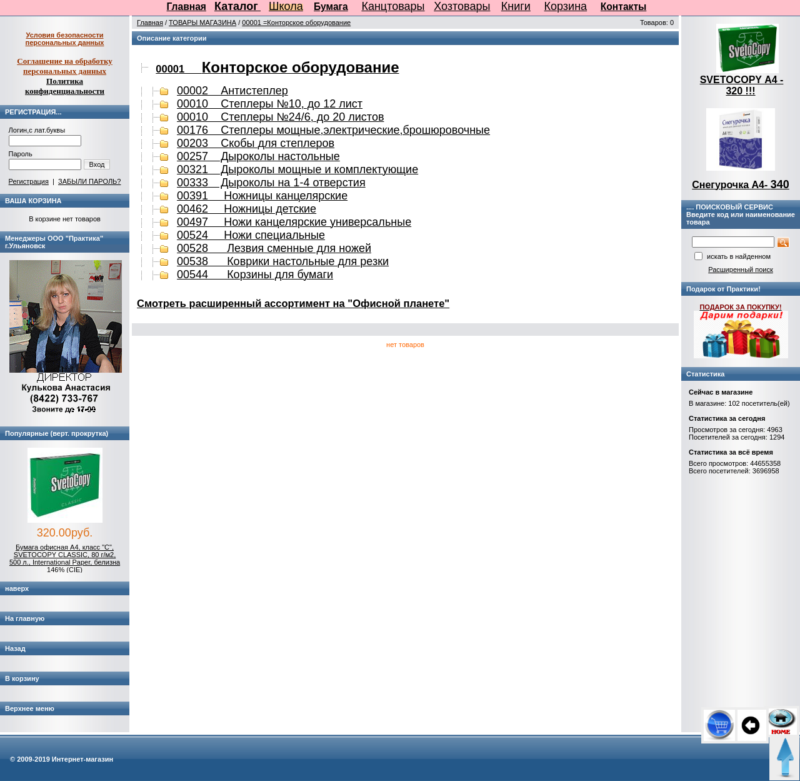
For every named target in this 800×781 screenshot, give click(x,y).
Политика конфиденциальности (64, 86)
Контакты (624, 6)
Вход (97, 164)
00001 (277, 68)
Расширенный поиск (740, 269)
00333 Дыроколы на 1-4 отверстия (271, 182)
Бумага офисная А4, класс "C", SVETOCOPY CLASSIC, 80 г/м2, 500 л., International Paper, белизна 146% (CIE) (64, 558)
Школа (286, 6)
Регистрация (29, 181)
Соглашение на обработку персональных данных (64, 66)
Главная (186, 6)
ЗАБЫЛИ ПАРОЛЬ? (89, 181)
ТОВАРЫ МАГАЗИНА (202, 22)
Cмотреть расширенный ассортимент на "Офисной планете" (293, 303)
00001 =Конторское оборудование (296, 22)
